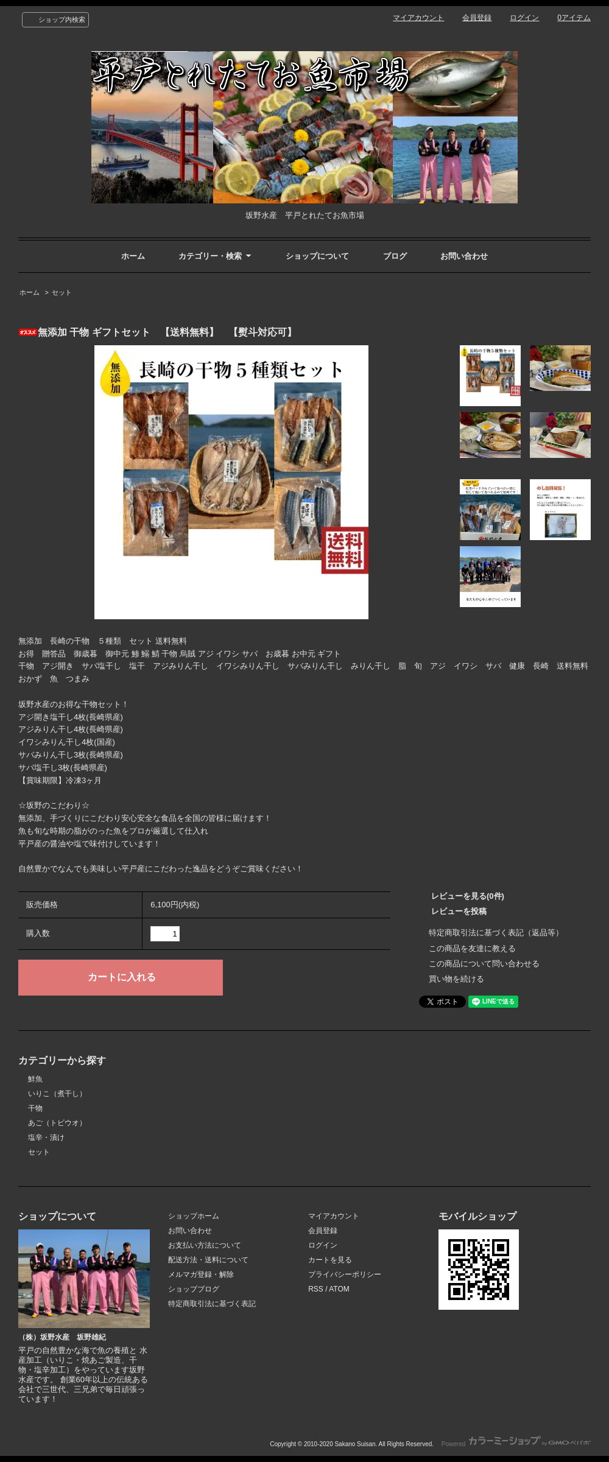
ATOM (339, 1289)
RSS (315, 1289)
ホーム (133, 256)
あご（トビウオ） (57, 1123)
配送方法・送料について (208, 1260)
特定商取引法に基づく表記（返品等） (496, 932)
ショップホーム (193, 1216)
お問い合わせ (464, 256)
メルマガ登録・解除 (201, 1274)
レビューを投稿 (459, 911)
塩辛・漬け (46, 1137)
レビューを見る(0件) (467, 896)
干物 (35, 1108)
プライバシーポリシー (344, 1274)
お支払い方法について (204, 1245)
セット (62, 292)
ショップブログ (193, 1289)
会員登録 (476, 17)
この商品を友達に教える (472, 948)
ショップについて (317, 256)
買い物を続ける (456, 978)
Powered (516, 1444)
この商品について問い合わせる (484, 963)
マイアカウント (418, 17)
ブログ (395, 256)
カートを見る (330, 1260)
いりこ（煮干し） (57, 1093)
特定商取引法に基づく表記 (212, 1303)
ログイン (524, 17)
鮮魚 (35, 1079)
